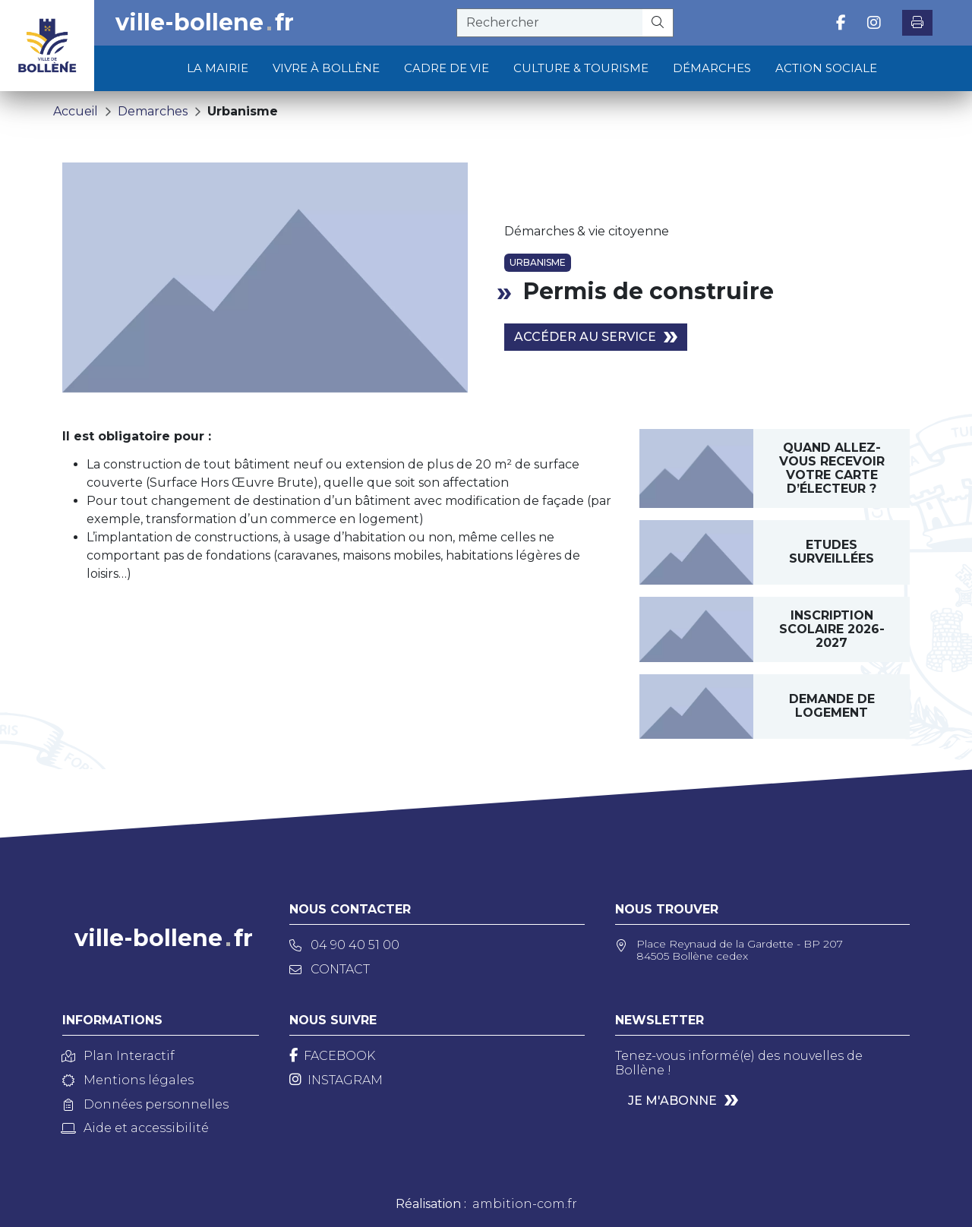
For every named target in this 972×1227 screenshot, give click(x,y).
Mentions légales (128, 1080)
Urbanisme (242, 111)
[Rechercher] (658, 22)
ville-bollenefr (204, 22)
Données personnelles (145, 1104)
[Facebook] (332, 1056)
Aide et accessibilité (135, 1128)
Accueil (75, 111)
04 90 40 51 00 (344, 945)
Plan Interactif (118, 1056)
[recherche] (549, 22)
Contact (329, 969)
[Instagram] (336, 1080)
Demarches (153, 111)
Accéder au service (585, 337)
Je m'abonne (672, 1100)
